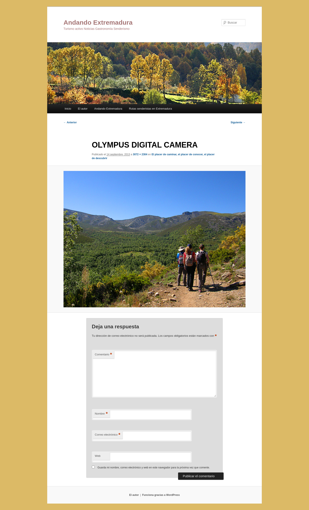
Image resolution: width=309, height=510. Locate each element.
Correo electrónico (107, 435)
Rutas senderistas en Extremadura (150, 108)
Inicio (68, 108)
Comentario (103, 355)
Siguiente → (238, 122)
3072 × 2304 (140, 154)
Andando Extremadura (98, 22)
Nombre (101, 414)
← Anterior (70, 122)
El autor (83, 108)
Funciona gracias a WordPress (161, 494)
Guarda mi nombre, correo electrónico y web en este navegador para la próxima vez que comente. (153, 467)
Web (98, 455)
